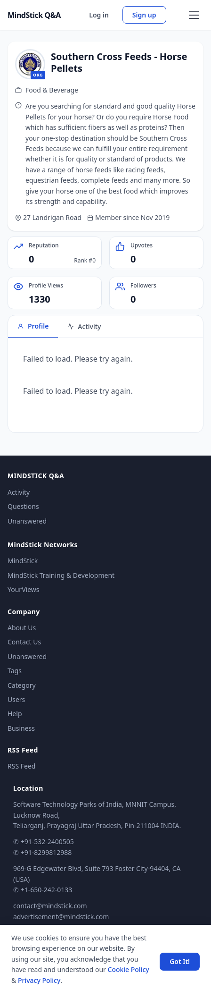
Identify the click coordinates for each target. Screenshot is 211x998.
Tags (15, 670)
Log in (99, 14)
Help (15, 713)
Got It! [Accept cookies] (180, 961)
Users (16, 699)
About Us (22, 627)
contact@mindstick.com (50, 905)
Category (22, 685)
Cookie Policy (128, 969)
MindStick (23, 560)
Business (21, 728)
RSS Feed (21, 765)
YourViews (23, 589)
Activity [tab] (84, 326)
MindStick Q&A (34, 15)
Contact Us (24, 641)
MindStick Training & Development (61, 575)
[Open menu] (194, 15)
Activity (19, 492)
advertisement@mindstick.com (61, 916)
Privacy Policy (39, 980)
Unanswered (27, 520)
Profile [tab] (33, 325)
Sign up (144, 14)
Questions (23, 506)
